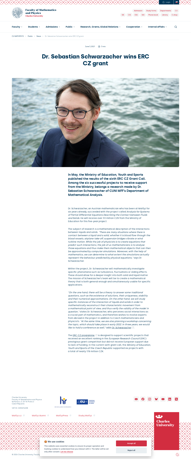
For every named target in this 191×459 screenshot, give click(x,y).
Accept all (131, 443)
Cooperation (133, 27)
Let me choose (67, 452)
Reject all (131, 450)
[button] (17, 27)
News (39, 36)
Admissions (52, 27)
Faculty (16, 27)
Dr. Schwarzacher (121, 327)
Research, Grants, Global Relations (99, 27)
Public (69, 27)
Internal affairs (156, 27)
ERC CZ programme (84, 335)
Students (33, 27)
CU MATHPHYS (18, 36)
